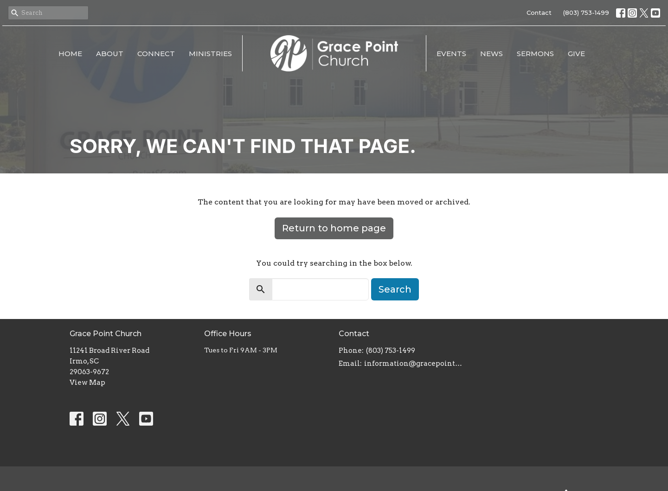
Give (576, 53)
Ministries (210, 53)
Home (70, 53)
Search (395, 289)
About (109, 53)
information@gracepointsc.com (414, 363)
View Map (87, 382)
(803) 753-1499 (586, 12)
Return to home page (334, 228)
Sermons (535, 53)
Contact (539, 12)
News (491, 53)
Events (451, 53)
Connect (156, 53)
